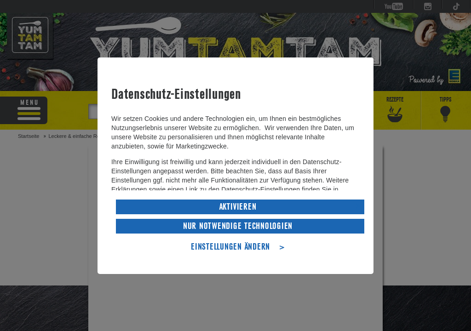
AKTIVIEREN (238, 207)
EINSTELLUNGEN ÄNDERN (230, 247)
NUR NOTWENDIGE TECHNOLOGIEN (238, 226)
